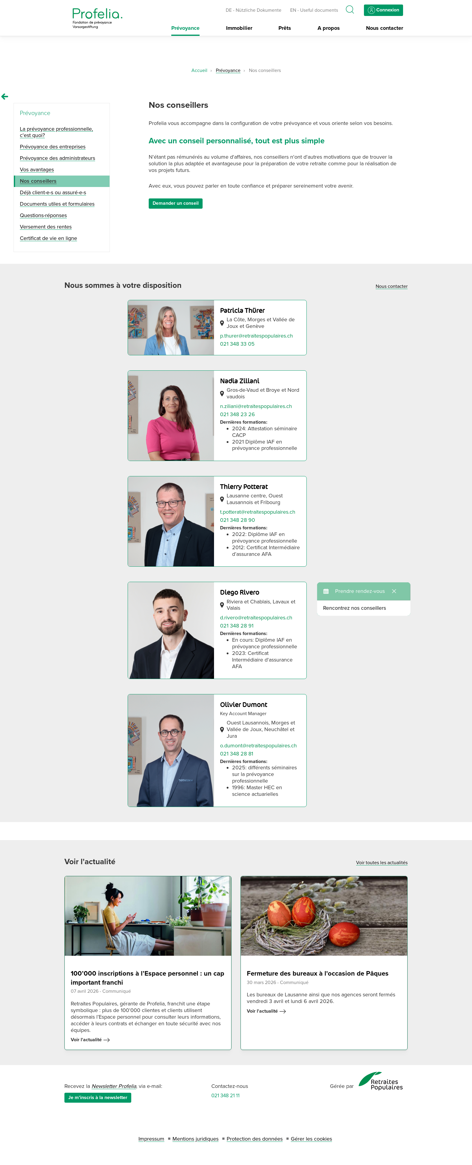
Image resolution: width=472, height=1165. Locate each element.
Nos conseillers (38, 181)
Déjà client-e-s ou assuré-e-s (53, 192)
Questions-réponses (43, 215)
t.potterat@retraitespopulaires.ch (257, 512)
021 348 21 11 (225, 1095)
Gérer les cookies (311, 1138)
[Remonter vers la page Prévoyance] (5, 96)
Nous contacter (384, 28)
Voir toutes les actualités (382, 863)
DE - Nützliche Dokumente (253, 10)
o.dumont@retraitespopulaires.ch (258, 745)
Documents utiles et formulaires (57, 204)
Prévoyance (185, 28)
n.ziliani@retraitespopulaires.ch (256, 406)
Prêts (284, 28)
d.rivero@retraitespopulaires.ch (256, 617)
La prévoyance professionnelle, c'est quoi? (56, 132)
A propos (329, 28)
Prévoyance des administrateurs (57, 158)
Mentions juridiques (195, 1138)
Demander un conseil (176, 203)
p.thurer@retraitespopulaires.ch (256, 335)
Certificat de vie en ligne (48, 238)
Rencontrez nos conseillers (392, 591)
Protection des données (255, 1138)
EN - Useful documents (314, 10)
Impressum (151, 1138)
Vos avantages (37, 169)
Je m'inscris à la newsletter (97, 1098)
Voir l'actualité (90, 1040)
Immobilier (239, 28)
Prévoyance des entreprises (52, 146)
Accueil (199, 70)
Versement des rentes (46, 226)
